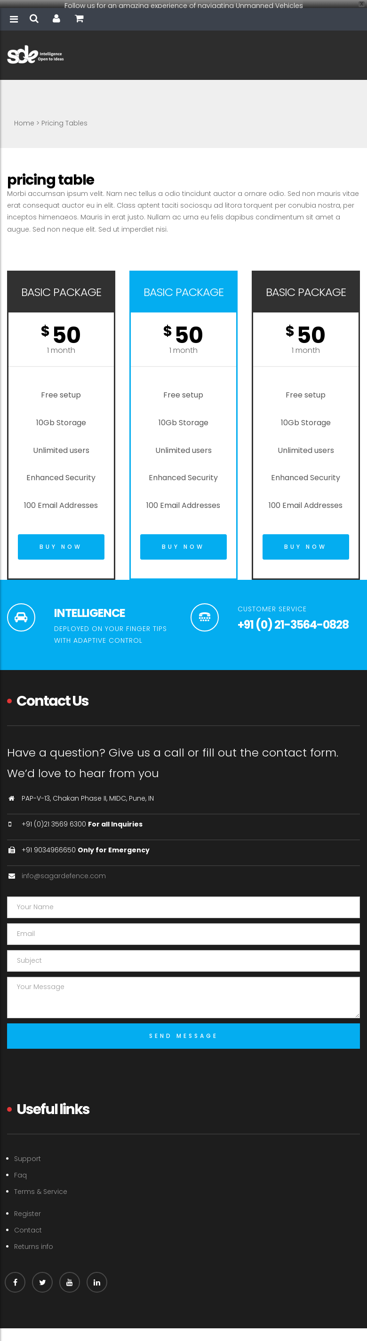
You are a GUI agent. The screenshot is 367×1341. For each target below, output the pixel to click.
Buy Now (61, 541)
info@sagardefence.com (64, 869)
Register (27, 1207)
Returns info (33, 1240)
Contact (28, 1224)
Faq (20, 1169)
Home (24, 117)
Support (27, 1152)
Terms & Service (40, 1186)
